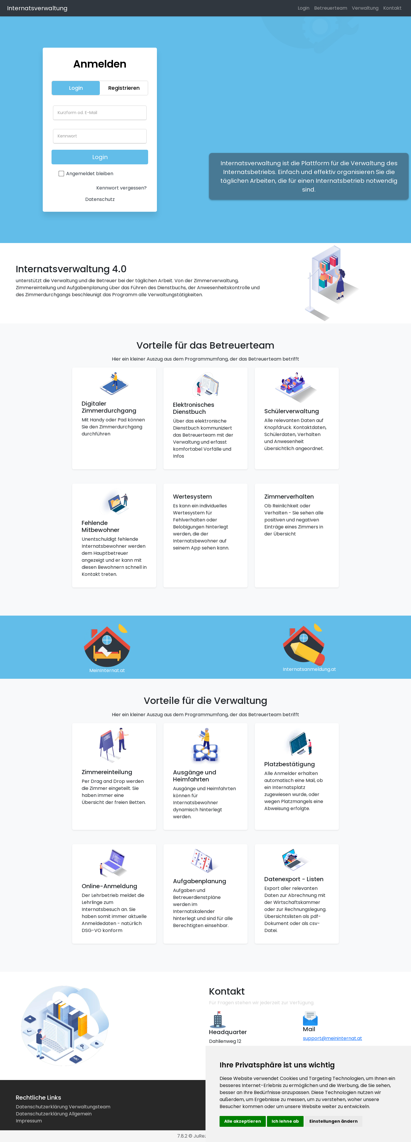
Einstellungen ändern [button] (333, 1121)
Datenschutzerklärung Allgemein (54, 1113)
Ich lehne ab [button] (285, 1121)
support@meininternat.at (332, 1038)
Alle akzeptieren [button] (242, 1121)
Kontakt (392, 8)
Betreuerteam (330, 8)
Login (303, 8)
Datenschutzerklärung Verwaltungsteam (63, 1106)
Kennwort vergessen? (121, 188)
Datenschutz (100, 199)
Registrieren (124, 88)
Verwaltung (365, 8)
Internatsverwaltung (37, 8)
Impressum (29, 1120)
